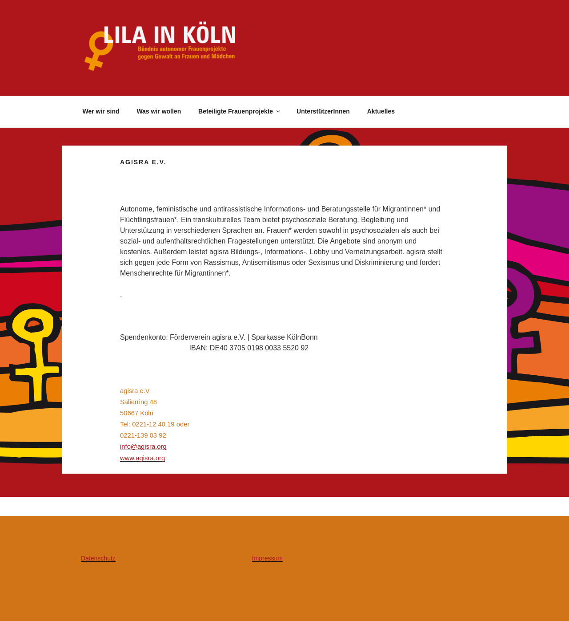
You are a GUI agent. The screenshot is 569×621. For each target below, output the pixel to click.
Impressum (267, 558)
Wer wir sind (101, 111)
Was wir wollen (158, 111)
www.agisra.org (142, 458)
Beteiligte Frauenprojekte (239, 111)
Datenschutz (98, 558)
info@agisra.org (143, 446)
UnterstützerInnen (323, 111)
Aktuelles (381, 111)
